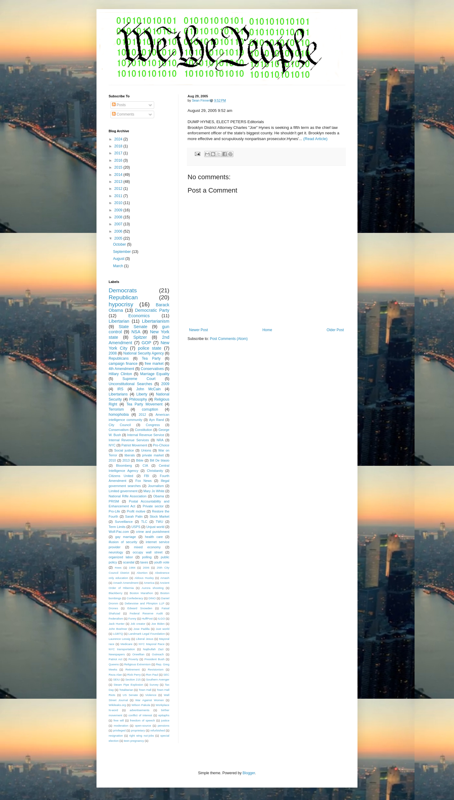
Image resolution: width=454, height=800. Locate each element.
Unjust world (155, 527)
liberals (129, 455)
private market (153, 455)
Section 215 (133, 679)
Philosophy (138, 399)
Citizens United (121, 476)
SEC (166, 674)
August (119, 259)
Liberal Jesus (144, 638)
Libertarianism (155, 321)
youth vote (161, 562)
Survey (153, 684)
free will (119, 720)
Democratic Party (152, 310)
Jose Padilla (142, 628)
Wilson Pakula (140, 705)
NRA (160, 440)
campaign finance (123, 363)
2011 (119, 196)
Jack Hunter (116, 623)
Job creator (137, 623)
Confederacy (135, 598)
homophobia (119, 414)
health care (154, 537)
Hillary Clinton (120, 374)
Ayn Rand (156, 420)
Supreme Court (139, 379)
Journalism (156, 486)
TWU (159, 521)
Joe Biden (158, 623)
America (149, 582)
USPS (135, 527)
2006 (119, 231)
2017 (119, 153)
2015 (119, 167)
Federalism (116, 618)
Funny (132, 618)
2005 (119, 238)
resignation (116, 735)
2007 (119, 224)
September (122, 252)
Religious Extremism (137, 664)
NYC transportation (122, 649)
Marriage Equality (154, 374)
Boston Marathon (141, 593)
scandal (128, 562)
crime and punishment (152, 531)
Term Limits (117, 527)
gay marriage (125, 537)
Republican (123, 297)
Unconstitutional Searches (130, 384)
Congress (153, 425)
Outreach (158, 654)
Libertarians (118, 394)
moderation (121, 725)
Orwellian (138, 654)
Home (267, 330)
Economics (139, 315)
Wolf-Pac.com (119, 531)
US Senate (130, 695)
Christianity (155, 470)
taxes (144, 562)
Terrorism (116, 409)
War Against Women (149, 700)
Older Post (335, 330)
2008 (119, 217)
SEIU (116, 679)
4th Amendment (121, 369)
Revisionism (156, 669)
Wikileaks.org (117, 705)
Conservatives (152, 369)
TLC (144, 521)
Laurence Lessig (119, 638)
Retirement (132, 669)
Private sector (153, 506)
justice (165, 720)
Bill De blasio (159, 460)
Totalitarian (126, 689)
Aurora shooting (153, 588)
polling (146, 557)
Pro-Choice (161, 445)
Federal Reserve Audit (146, 613)
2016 (119, 160)
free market (154, 363)
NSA (136, 331)
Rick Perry (134, 674)
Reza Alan (115, 674)
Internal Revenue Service (145, 435)
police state (149, 348)
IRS (120, 389)
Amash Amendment (126, 582)
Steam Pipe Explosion (128, 684)
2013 (119, 182)
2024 (119, 139)
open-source (143, 725)
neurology (116, 552)
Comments (123, 114)
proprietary (138, 730)
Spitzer (140, 337)
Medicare (126, 644)
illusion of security (123, 542)
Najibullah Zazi (153, 649)
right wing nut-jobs (141, 735)
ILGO (161, 618)
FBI (146, 476)
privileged (119, 730)
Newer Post (198, 330)
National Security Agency (143, 353)
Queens (114, 664)
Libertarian (119, 321)
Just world (162, 628)
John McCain (148, 389)
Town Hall (145, 689)
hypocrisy (121, 304)
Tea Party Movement (144, 404)
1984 (132, 567)
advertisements (139, 710)
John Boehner (118, 628)
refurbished (157, 730)
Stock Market (159, 516)
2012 (119, 189)
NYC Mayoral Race (151, 644)
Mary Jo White (153, 491)
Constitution (143, 430)
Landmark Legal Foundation (146, 633)
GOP (146, 342)
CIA (145, 465)
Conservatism (119, 430)
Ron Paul (152, 674)
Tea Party (151, 358)
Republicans (119, 358)
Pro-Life (114, 511)
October (120, 244)
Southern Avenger (157, 679)
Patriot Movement (134, 445)
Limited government (123, 491)
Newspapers (117, 654)
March (118, 266)
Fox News (143, 480)
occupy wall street (147, 552)
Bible (139, 460)
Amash (164, 578)
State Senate (133, 326)
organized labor (121, 557)
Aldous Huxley (144, 578)
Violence (151, 695)
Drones (113, 608)
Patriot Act (115, 659)
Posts (119, 105)
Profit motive (136, 511)
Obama (158, 496)
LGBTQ (118, 633)
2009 (119, 210)
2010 (119, 203)
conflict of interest (140, 715)
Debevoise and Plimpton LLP (144, 603)
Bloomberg (124, 465)
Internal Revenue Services (129, 440)
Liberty (141, 394)
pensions (163, 725)
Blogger (248, 773)
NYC (112, 445)
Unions (146, 450)
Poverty (133, 659)
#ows (118, 567)
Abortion (142, 572)
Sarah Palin (134, 516)
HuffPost (147, 618)
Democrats (123, 290)
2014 (119, 175)
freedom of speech (142, 720)
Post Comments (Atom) (229, 339)
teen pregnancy (134, 740)
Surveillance (124, 521)
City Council (120, 425)
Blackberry (115, 593)
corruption (150, 409)
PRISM (114, 501)
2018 (119, 146)
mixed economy (147, 547)
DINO (152, 598)
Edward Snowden (139, 608)
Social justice (124, 450)
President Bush (154, 659)
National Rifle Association (128, 496)
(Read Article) (315, 138)
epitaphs (163, 715)
